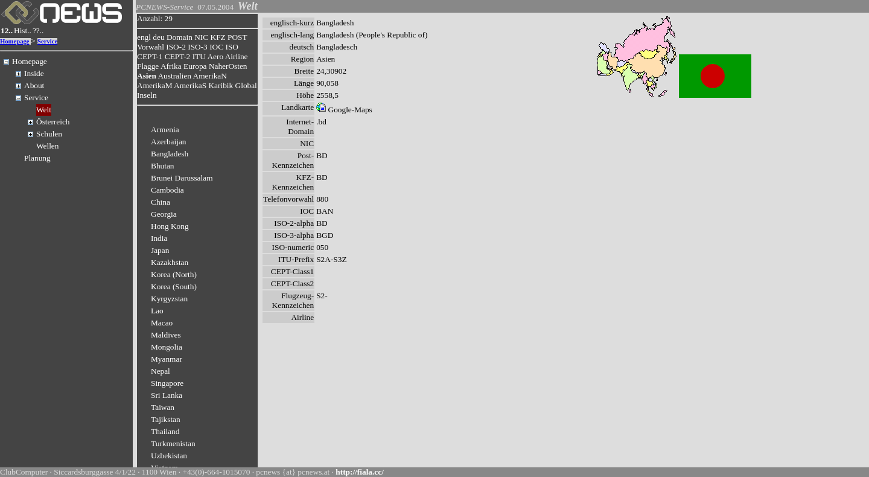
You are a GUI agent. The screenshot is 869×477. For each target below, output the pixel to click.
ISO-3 (198, 46)
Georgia (164, 214)
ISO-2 (176, 46)
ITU (199, 56)
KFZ (218, 37)
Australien (174, 75)
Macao (162, 322)
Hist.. (22, 30)
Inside (34, 73)
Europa (195, 66)
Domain (180, 37)
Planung (37, 157)
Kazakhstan (169, 262)
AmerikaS (190, 85)
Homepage (15, 41)
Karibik (220, 85)
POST (237, 37)
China (160, 201)
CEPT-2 (177, 56)
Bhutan (162, 165)
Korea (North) (174, 274)
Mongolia (166, 346)
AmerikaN (210, 75)
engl (144, 37)
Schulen (49, 133)
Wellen (47, 145)
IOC (216, 46)
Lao (157, 310)
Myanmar (166, 358)
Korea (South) (174, 286)
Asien (146, 75)
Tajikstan (165, 419)
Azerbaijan (168, 141)
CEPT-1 (149, 56)
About (34, 85)
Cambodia (167, 189)
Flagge (148, 66)
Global (246, 85)
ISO (231, 46)
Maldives (166, 334)
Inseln (147, 95)
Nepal (160, 371)
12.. (7, 30)
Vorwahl (150, 46)
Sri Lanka (166, 395)
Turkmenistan (173, 443)
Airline (236, 56)
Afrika (171, 66)
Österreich (53, 121)
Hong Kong (170, 226)
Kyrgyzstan (169, 298)
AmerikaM (154, 85)
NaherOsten (228, 66)
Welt (43, 109)
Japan (160, 250)
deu (158, 37)
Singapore (167, 383)
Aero (215, 56)
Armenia (165, 129)
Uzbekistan (169, 455)
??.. (38, 30)
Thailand (165, 431)
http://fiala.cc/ (360, 471)
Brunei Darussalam (182, 177)
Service (47, 41)
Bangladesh (169, 153)
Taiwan (162, 407)
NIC (201, 37)
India (159, 238)
